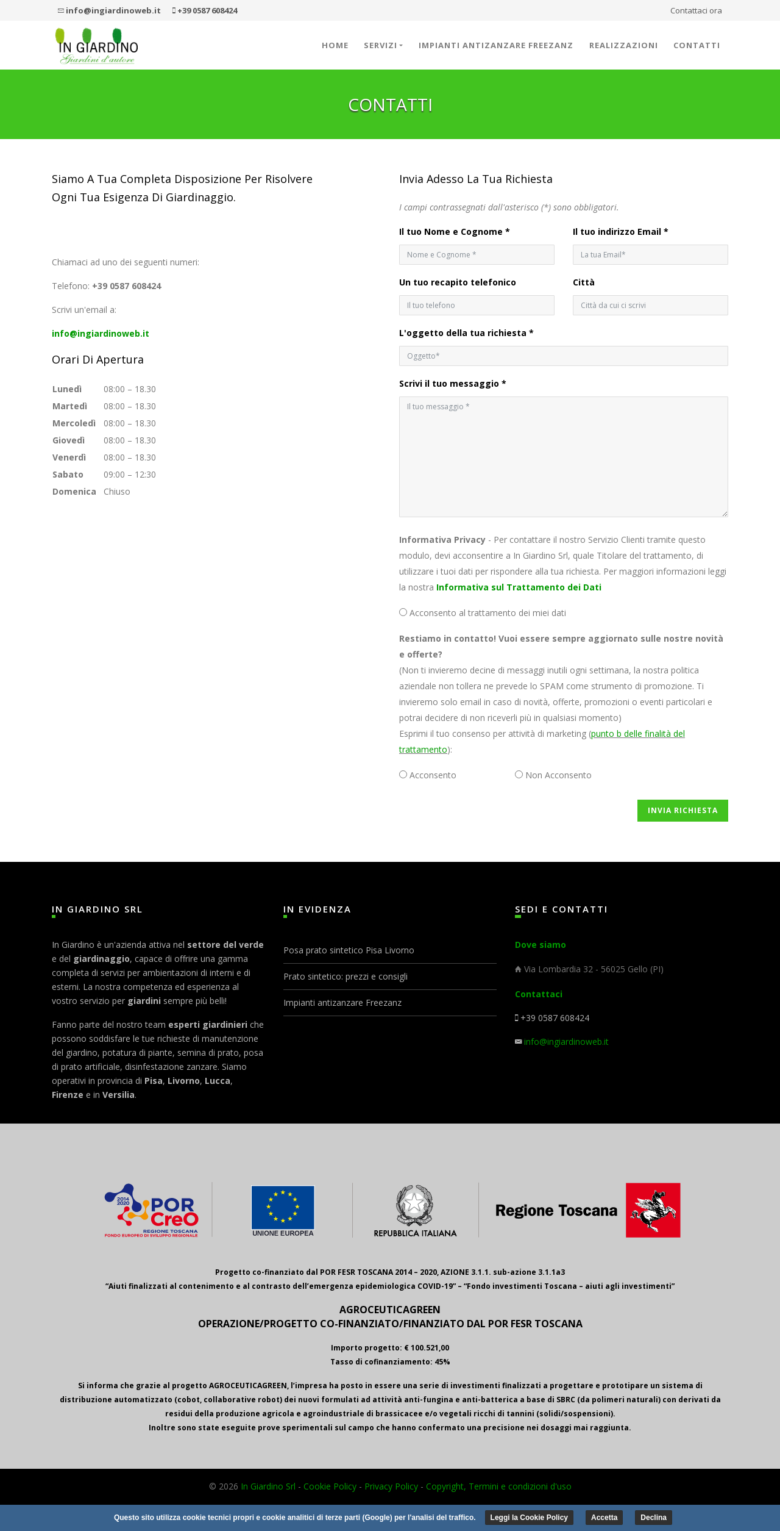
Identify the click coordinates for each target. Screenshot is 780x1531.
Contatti (696, 45)
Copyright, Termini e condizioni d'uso (499, 1486)
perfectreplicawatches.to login (166, 215)
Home (335, 45)
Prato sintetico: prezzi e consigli (345, 976)
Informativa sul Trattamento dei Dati (518, 587)
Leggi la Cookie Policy (529, 1517)
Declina (653, 1517)
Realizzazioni (623, 45)
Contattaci (538, 994)
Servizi (380, 45)
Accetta (604, 1517)
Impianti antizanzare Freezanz (496, 45)
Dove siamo (540, 944)
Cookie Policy (329, 1486)
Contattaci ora (696, 10)
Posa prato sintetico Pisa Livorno (348, 950)
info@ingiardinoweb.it (100, 333)
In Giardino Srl (268, 1486)
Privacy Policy (391, 1486)
